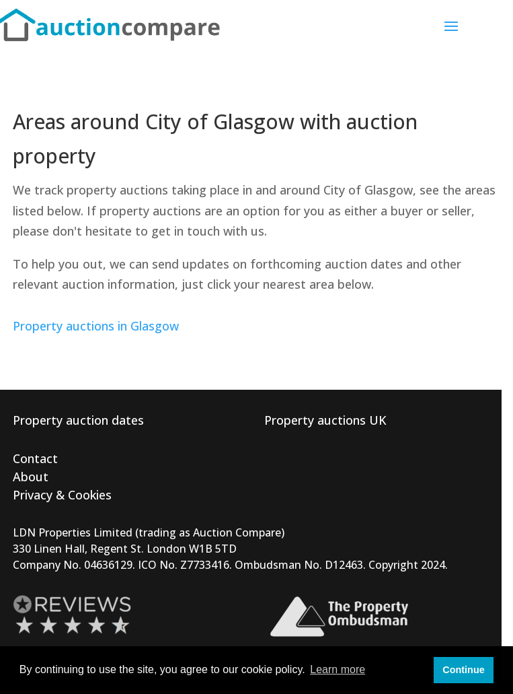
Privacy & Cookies (62, 495)
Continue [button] (463, 669)
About (30, 477)
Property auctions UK (325, 420)
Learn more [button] (337, 669)
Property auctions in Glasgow (96, 326)
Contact (35, 458)
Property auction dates (78, 420)
